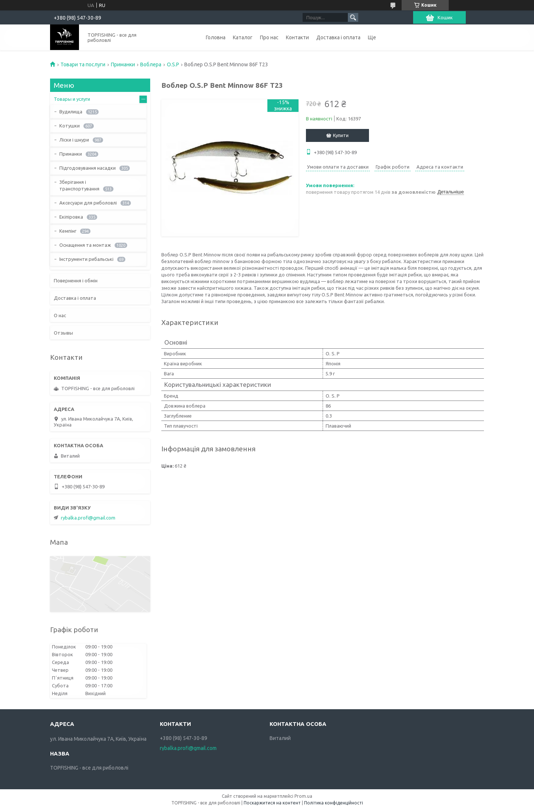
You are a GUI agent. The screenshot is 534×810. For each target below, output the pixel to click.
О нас (60, 315)
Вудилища (70, 111)
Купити (341, 135)
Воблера (150, 64)
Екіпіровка (71, 216)
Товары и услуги (72, 99)
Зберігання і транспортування (79, 185)
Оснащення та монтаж (85, 245)
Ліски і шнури (74, 139)
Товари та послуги (82, 64)
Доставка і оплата (338, 37)
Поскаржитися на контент (272, 802)
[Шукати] (353, 17)
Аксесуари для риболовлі (88, 202)
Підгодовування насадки (87, 167)
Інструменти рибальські (86, 259)
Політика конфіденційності (333, 802)
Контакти (297, 37)
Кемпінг (67, 230)
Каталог (243, 37)
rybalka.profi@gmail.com (88, 517)
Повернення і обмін (76, 280)
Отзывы (63, 332)
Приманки (123, 64)
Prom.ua (303, 796)
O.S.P (173, 64)
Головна (215, 37)
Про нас (269, 37)
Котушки (69, 125)
